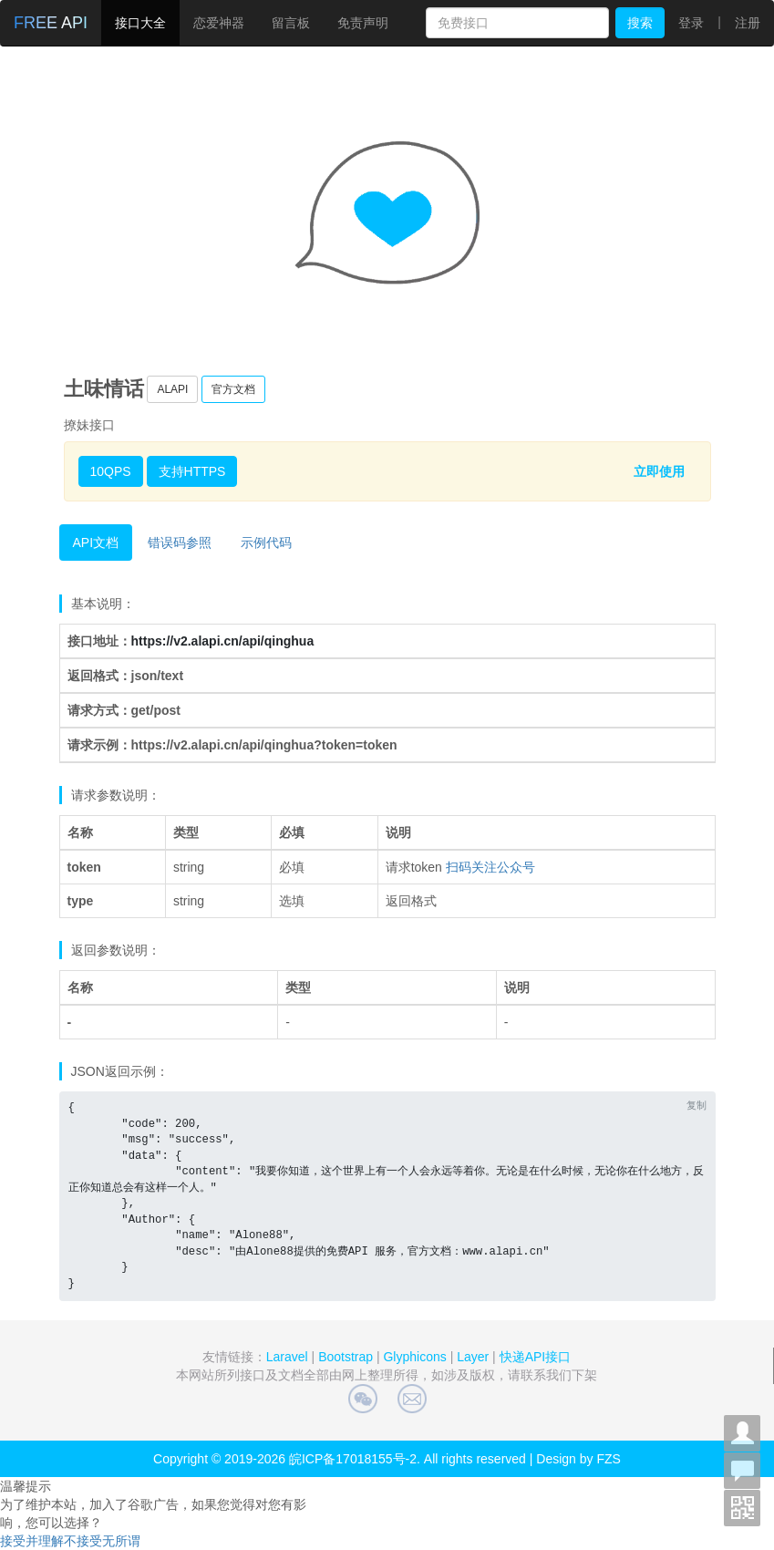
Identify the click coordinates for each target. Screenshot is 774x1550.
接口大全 (140, 23)
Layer (473, 1356)
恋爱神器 (218, 23)
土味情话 (104, 388)
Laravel (287, 1356)
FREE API (51, 23)
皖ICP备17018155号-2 (353, 1459)
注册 (747, 23)
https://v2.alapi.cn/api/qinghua (223, 641)
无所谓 (121, 1541)
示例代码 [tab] (266, 542)
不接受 (83, 1541)
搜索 (640, 23)
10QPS (110, 471)
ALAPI (172, 389)
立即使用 (659, 471)
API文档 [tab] (96, 542)
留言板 (291, 23)
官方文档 (233, 389)
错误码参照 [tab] (180, 542)
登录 (691, 23)
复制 (696, 1105)
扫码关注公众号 (490, 867)
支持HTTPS (192, 471)
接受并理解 (32, 1541)
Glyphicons (414, 1356)
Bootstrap (345, 1356)
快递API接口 (536, 1356)
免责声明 (362, 23)
